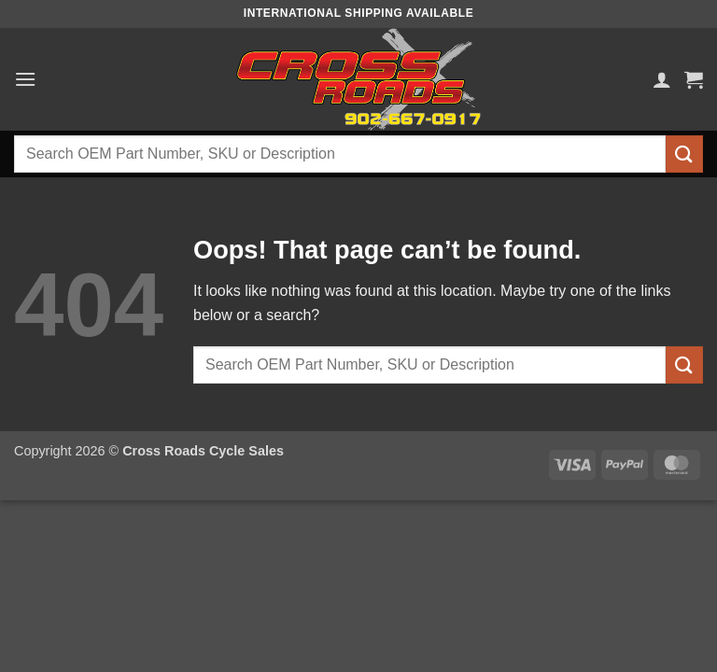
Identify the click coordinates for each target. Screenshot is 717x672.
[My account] (662, 79)
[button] (25, 79)
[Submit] (684, 153)
